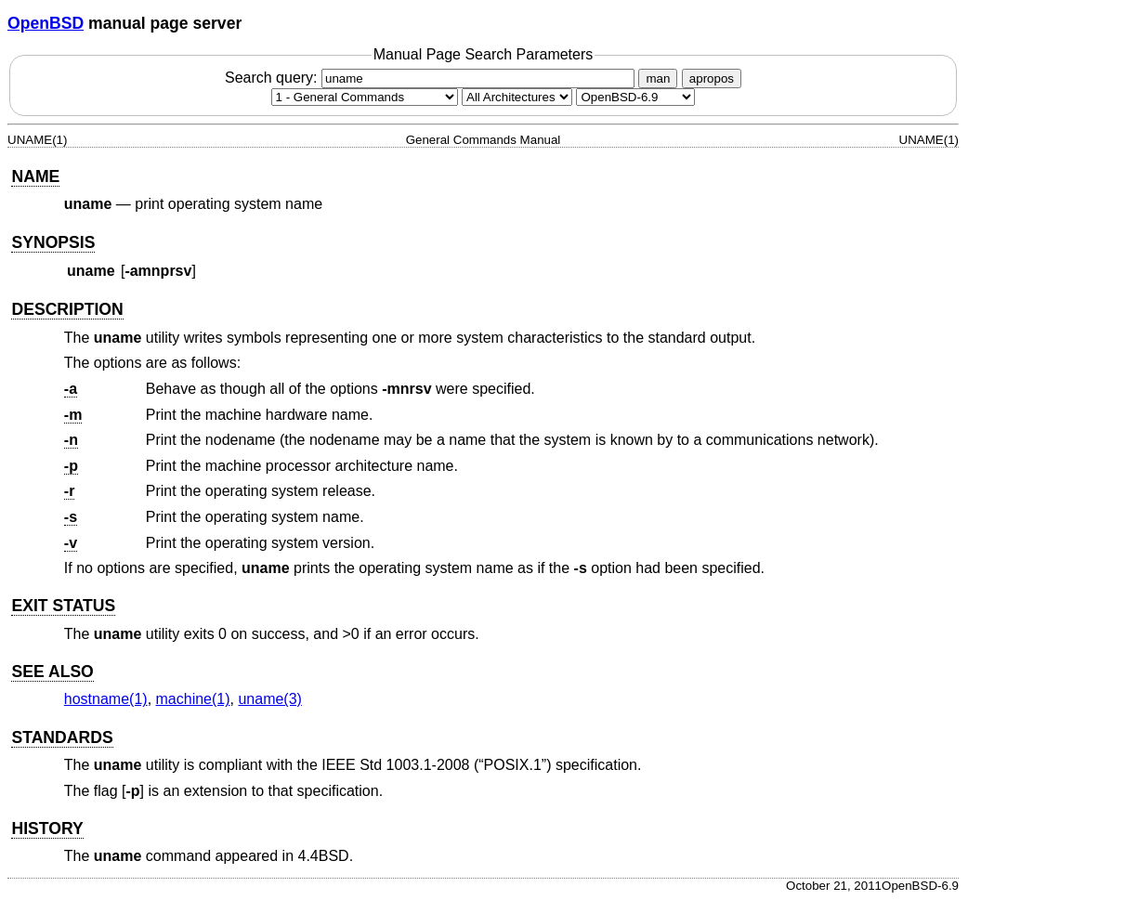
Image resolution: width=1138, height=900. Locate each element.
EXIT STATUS (63, 605)
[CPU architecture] (517, 97)
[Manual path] (635, 97)
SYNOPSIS (53, 242)
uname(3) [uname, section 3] (269, 699)
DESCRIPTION (67, 309)
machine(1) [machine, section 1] (193, 699)
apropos (711, 78)
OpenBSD (45, 23)
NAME (35, 176)
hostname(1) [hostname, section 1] (106, 699)
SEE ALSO (52, 671)
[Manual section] (364, 97)
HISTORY (47, 828)
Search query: (432, 77)
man (658, 78)
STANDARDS (61, 737)
